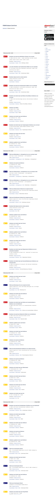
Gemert (47, 62)
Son (46, 73)
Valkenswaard (48, 75)
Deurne (47, 56)
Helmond (47, 64)
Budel (47, 54)
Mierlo (47, 67)
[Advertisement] (21, 40)
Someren (47, 72)
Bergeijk (47, 51)
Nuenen (47, 69)
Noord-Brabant (12, 62)
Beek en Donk (48, 49)
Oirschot (47, 70)
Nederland (5, 28)
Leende (47, 65)
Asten (47, 48)
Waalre (47, 78)
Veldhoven (47, 77)
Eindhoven (47, 59)
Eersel (47, 57)
